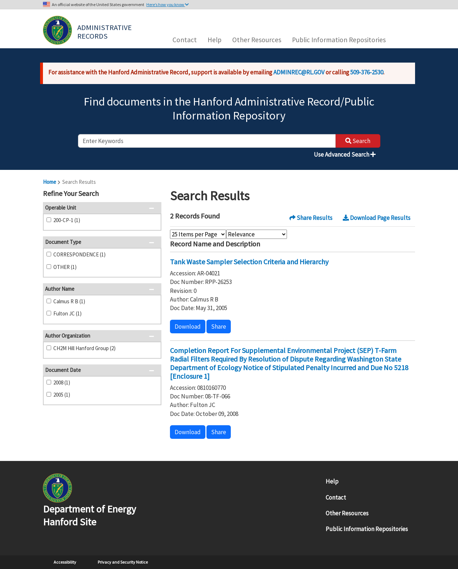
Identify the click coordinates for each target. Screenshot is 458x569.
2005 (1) (61, 394)
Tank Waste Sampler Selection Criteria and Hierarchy (249, 261)
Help (214, 39)
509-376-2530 (366, 72)
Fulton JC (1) (67, 313)
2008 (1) (61, 382)
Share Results (310, 218)
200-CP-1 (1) (66, 220)
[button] (153, 194)
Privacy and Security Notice (123, 562)
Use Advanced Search (345, 154)
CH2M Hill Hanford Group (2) (84, 348)
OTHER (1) (65, 267)
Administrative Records (105, 31)
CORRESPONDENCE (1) (79, 254)
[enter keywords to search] (207, 141)
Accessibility (65, 562)
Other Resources (256, 39)
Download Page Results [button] (376, 218)
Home (49, 181)
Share (218, 326)
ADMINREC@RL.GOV (299, 72)
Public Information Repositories (339, 39)
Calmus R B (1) (69, 301)
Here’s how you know (167, 4)
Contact (184, 39)
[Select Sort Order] (256, 234)
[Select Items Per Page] (198, 234)
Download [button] (188, 326)
